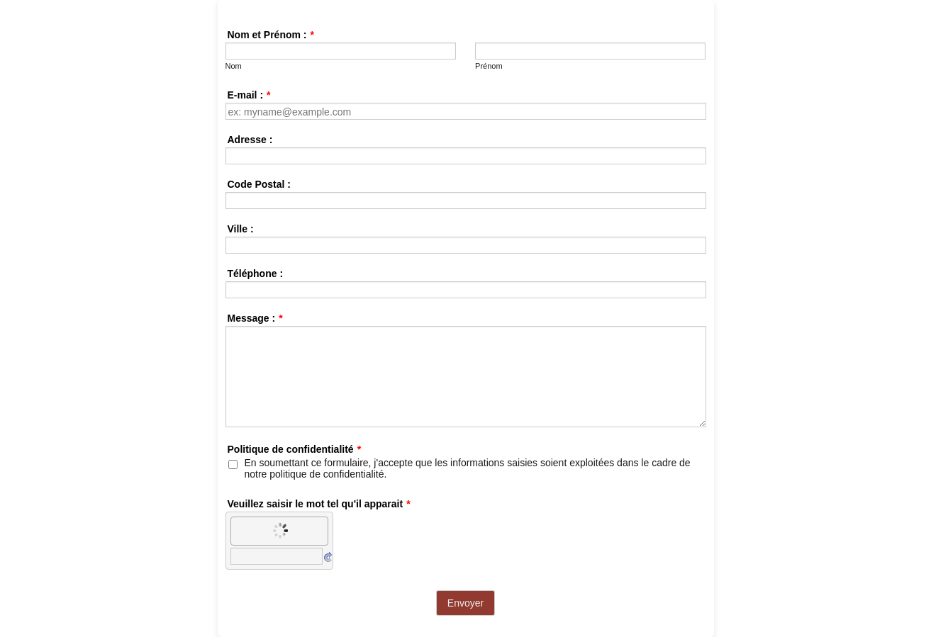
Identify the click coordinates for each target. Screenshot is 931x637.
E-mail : (249, 95)
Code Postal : (259, 184)
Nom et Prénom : (271, 34)
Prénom (489, 66)
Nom (233, 66)
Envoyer (465, 603)
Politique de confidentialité (295, 449)
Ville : (241, 229)
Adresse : (250, 139)
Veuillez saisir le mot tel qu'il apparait (319, 503)
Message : (255, 318)
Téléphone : (256, 273)
